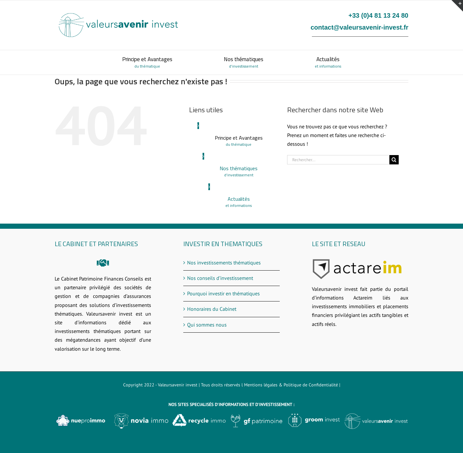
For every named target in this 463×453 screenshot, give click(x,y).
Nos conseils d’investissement (220, 278)
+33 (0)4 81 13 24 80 (378, 15)
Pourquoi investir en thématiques (223, 293)
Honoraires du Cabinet (211, 309)
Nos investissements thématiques (224, 262)
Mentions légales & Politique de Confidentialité (291, 385)
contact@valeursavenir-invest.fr (359, 27)
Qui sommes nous (207, 324)
